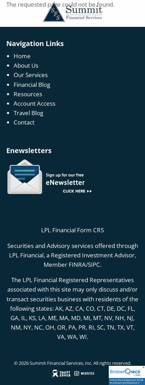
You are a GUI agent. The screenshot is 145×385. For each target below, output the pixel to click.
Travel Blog (28, 113)
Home (22, 56)
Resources (28, 94)
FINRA (77, 265)
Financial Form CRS (78, 230)
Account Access (34, 103)
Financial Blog (32, 85)
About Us (26, 65)
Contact (24, 122)
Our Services (31, 75)
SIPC (94, 265)
